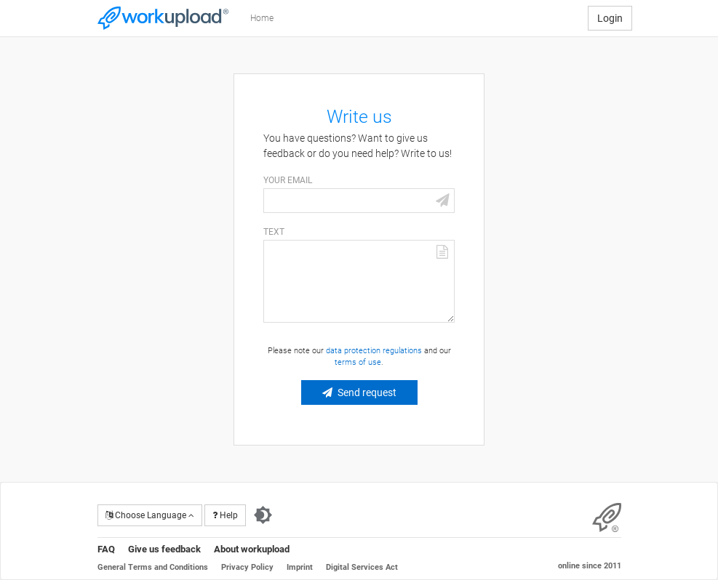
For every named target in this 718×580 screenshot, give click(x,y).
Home (262, 18)
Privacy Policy (247, 567)
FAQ (106, 549)
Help (225, 515)
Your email (287, 180)
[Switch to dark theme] (263, 515)
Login (610, 18)
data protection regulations (374, 350)
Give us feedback (164, 549)
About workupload (252, 549)
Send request (367, 392)
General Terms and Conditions (152, 567)
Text (273, 232)
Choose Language (149, 515)
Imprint (300, 567)
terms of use (358, 362)
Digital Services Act (362, 567)
